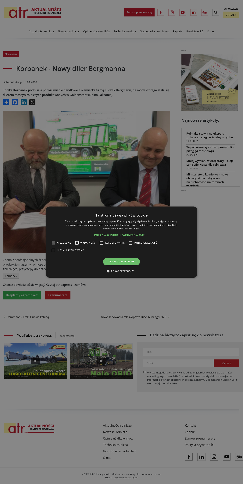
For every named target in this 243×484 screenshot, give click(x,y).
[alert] (121, 242)
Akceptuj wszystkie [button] (121, 261)
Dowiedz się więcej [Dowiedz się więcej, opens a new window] (129, 228)
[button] (121, 235)
